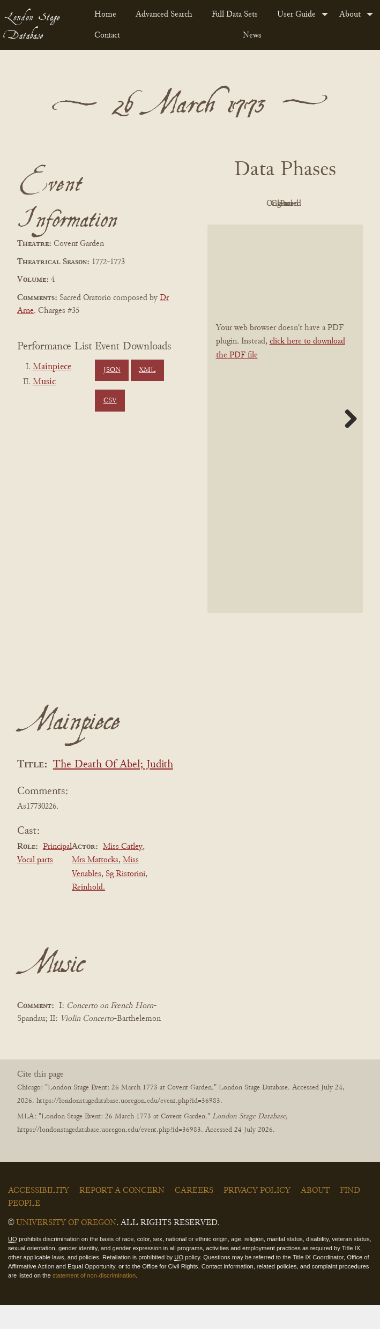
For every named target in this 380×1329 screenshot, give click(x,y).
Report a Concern (122, 1215)
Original (312, 203)
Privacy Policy (256, 1215)
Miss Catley (123, 871)
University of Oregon (66, 1247)
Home (105, 14)
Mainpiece (52, 367)
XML (147, 370)
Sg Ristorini (125, 898)
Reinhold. (88, 912)
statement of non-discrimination (94, 1299)
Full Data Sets (235, 14)
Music (44, 382)
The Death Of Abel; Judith (113, 789)
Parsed (312, 228)
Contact (107, 35)
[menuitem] (106, 14)
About (350, 14)
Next (346, 442)
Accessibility (38, 1215)
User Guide (296, 14)
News (252, 35)
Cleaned (252, 228)
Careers (194, 1215)
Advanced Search (164, 14)
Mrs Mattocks (95, 884)
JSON (112, 370)
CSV (110, 401)
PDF (253, 203)
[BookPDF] (285, 443)
